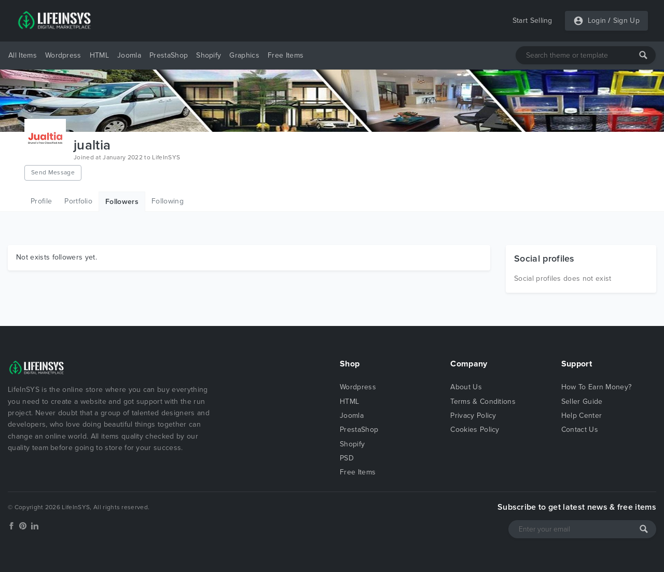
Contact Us (579, 429)
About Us (466, 387)
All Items (22, 55)
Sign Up (626, 20)
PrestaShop (168, 55)
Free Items (285, 55)
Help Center (581, 415)
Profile (41, 201)
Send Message (53, 172)
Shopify (208, 55)
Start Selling (532, 20)
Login (597, 20)
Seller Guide (582, 401)
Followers (122, 201)
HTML (99, 55)
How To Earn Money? (596, 387)
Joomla (129, 55)
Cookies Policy (474, 429)
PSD (347, 458)
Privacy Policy (473, 415)
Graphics (244, 55)
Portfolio (78, 201)
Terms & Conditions (483, 401)
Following (167, 201)
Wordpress (63, 55)
